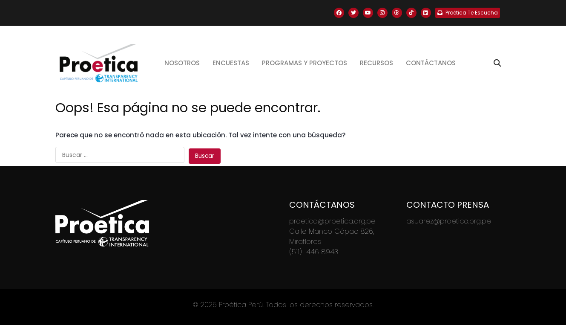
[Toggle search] (497, 63)
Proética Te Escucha (467, 12)
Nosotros (182, 62)
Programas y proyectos (304, 62)
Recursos (376, 62)
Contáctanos (431, 62)
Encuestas (231, 62)
